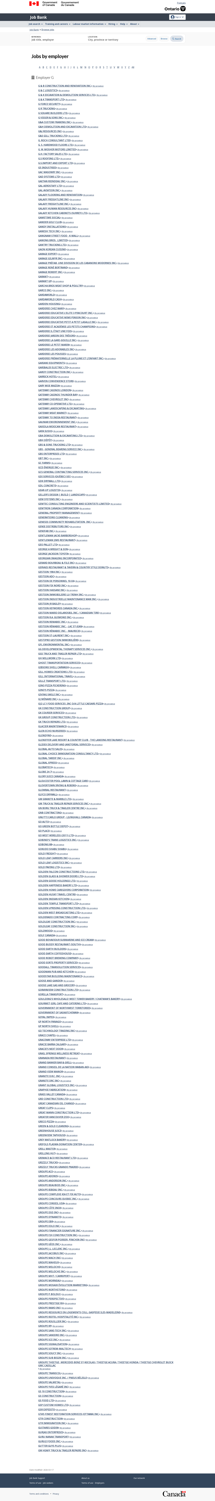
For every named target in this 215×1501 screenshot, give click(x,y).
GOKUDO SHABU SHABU (52, 849)
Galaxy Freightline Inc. (53, 204)
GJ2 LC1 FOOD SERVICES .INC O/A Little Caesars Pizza (70, 703)
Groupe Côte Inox (49, 1207)
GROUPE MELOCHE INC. (52, 1271)
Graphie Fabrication (51, 1089)
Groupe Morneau (49, 1280)
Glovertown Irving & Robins (57, 785)
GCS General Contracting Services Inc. (63, 472)
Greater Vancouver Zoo (53, 1117)
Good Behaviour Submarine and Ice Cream (66, 939)
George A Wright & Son (53, 549)
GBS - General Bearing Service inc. (60, 449)
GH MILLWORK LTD (49, 658)
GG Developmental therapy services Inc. (64, 649)
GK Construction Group (54, 708)
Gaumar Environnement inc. (57, 422)
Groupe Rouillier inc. (52, 1321)
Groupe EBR (45, 1221)
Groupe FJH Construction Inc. (58, 1235)
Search (176, 39)
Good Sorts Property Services (57, 962)
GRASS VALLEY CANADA (51, 1094)
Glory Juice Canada (50, 776)
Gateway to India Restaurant (57, 417)
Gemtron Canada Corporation (58, 508)
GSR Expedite (46, 1409)
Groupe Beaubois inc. (52, 1185)
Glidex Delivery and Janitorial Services (64, 744)
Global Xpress (47, 762)
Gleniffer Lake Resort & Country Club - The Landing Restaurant (80, 740)
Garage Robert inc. (50, 272)
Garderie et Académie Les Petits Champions (66, 326)
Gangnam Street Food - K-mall (58, 235)
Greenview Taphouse (51, 1135)
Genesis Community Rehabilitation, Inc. (64, 522)
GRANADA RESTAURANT (52, 1058)
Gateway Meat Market (52, 412)
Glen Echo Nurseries (51, 730)
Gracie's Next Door (50, 1048)
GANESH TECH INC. (49, 231)
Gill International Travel (55, 676)
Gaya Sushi (45, 431)
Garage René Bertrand (52, 267)
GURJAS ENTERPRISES (50, 1432)
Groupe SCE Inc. (48, 1339)
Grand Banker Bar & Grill (55, 1062)
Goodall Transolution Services (59, 967)
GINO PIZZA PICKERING (52, 685)
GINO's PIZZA (46, 690)
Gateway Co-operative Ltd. (55, 403)
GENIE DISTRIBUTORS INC (53, 526)
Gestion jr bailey (49, 603)
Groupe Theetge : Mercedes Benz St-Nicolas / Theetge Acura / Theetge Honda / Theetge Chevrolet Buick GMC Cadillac (105, 1364)
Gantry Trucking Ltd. (52, 244)
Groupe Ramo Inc (49, 1307)
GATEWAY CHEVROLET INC (53, 399)
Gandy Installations (52, 226)
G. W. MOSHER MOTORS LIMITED (57, 149)
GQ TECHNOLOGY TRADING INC (56, 1030)
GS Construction (49, 1395)
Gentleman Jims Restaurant (56, 540)
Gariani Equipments (51, 363)
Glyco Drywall (47, 794)
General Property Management (59, 512)
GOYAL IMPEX (46, 1017)
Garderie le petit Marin (53, 344)
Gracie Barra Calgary (52, 1044)
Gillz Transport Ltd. (51, 680)
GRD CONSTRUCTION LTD (53, 1098)
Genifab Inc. (46, 531)
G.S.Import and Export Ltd (55, 163)
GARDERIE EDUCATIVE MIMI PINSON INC (62, 317)
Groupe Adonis (48, 1176)
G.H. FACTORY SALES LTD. (52, 154)
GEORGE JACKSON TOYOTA (53, 553)
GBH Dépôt (45, 440)
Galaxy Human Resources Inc (57, 208)
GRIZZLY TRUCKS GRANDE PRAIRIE (58, 1167)
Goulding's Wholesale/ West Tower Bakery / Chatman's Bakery (79, 998)
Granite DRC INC (48, 1080)
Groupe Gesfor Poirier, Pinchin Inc (61, 1239)
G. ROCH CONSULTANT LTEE (54, 140)
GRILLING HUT (46, 1153)
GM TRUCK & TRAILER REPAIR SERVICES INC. (63, 803)
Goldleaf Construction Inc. (57, 926)
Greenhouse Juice (49, 1130)
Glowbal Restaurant (52, 790)
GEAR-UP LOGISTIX (49, 490)
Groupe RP (44, 1326)
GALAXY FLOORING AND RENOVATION (60, 194)
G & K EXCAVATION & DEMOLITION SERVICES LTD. (66, 94)
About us (85, 1478)
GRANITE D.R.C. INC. (49, 1076)
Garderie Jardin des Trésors (56, 335)
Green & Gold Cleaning (53, 1126)
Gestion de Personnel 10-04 (56, 581)
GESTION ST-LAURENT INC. (53, 635)
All (133, 67)
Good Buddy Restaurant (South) (59, 944)
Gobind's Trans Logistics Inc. (57, 839)
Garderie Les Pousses (52, 353)
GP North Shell (48, 1026)
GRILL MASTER (46, 1148)
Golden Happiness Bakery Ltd (57, 885)
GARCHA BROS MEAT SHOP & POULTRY (60, 285)
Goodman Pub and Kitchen (55, 971)
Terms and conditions (39, 1493)
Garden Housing (49, 303)
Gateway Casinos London (54, 390)
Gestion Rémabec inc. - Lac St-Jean (60, 626)
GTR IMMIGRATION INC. (52, 1423)
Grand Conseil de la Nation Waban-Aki (63, 1067)
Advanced (151, 38)
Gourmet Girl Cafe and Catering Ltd (62, 1003)
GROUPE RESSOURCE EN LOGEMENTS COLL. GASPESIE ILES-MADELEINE (79, 1312)
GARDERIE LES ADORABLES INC (56, 349)
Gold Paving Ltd (48, 867)
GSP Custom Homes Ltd (53, 1405)
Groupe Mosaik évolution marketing (62, 1285)
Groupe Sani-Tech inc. (52, 1330)
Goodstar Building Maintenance (60, 976)
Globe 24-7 (45, 771)
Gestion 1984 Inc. (49, 571)
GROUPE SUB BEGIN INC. (52, 1357)
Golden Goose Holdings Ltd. (57, 880)
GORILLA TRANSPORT (50, 994)
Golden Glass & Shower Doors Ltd (60, 876)
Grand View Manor (50, 1071)
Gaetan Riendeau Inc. (52, 181)
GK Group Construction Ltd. (56, 717)
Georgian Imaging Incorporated (59, 558)
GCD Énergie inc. (48, 467)
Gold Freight (47, 853)
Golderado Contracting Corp (57, 917)
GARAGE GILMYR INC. (50, 258)
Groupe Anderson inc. (52, 1180)
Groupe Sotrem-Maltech (54, 1348)
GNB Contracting (49, 812)
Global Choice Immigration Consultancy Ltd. (68, 753)
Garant (43, 276)
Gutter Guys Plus (49, 1445)
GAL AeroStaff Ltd (50, 185)
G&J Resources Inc (50, 131)
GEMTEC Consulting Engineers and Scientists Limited (73, 503)
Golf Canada (46, 935)
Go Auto (43, 821)
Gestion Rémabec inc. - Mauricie (59, 631)
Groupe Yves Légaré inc (53, 1386)
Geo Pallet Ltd (47, 544)
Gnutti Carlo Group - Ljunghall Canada (64, 817)
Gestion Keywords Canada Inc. (58, 608)
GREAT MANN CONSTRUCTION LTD (58, 1112)
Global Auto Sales (50, 749)
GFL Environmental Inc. (54, 644)
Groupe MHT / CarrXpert (54, 1276)
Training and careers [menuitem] (57, 23)
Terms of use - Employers (92, 1483)
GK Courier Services (51, 712)
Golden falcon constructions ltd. (61, 871)
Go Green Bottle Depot (53, 826)
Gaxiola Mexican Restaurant (57, 426)
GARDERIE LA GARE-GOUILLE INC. (57, 340)
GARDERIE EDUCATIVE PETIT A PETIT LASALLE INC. (67, 322)
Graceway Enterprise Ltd (54, 1039)
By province (97, 86)
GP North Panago (49, 1021)
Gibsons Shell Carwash (53, 667)
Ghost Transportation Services (59, 662)
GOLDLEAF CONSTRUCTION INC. (57, 921)
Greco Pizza (46, 1121)
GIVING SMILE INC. (49, 694)
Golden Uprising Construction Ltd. (62, 908)
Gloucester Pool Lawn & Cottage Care (63, 780)
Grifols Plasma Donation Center (60, 1144)
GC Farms (44, 462)
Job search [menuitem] (36, 23)
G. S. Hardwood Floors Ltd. (55, 144)
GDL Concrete (47, 485)
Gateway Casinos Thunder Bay (57, 394)
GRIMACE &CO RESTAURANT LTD (57, 1157)
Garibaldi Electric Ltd (53, 367)
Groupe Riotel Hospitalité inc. (58, 1316)
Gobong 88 (45, 844)
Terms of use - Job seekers (41, 1483)
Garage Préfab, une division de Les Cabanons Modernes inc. (77, 263)
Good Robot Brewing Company (58, 958)
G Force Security (49, 104)
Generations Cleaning (53, 517)
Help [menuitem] (124, 23)
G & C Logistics (47, 90)
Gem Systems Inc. (49, 499)
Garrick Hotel (47, 376)
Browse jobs (47, 29)
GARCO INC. (45, 290)
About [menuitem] (134, 23)
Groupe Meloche (49, 1266)
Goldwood (45, 930)
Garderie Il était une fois (55, 331)
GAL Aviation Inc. (49, 190)
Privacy (56, 1493)
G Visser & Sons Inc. (50, 117)
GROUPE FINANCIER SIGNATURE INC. (59, 1230)
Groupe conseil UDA (51, 1203)
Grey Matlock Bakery (52, 1139)
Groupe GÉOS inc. (49, 1244)
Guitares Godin (48, 1427)
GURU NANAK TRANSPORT (53, 1436)
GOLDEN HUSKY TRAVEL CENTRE (57, 894)
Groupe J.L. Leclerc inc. (53, 1248)
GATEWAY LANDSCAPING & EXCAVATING (61, 408)
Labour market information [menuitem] (89, 23)
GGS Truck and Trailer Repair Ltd (59, 653)
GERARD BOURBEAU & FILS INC (56, 562)
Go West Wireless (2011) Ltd (56, 835)
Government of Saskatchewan (58, 1012)
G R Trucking (46, 108)
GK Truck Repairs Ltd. (52, 721)
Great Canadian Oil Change (56, 1103)
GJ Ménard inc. (47, 699)
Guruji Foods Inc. (49, 1441)
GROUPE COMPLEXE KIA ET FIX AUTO (59, 1194)
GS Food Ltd (46, 1400)
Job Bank (38, 17)
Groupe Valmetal (49, 1382)
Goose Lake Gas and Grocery (56, 985)
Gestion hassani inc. (51, 590)
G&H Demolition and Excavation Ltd (62, 126)
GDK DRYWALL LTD (49, 481)
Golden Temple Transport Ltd (58, 903)
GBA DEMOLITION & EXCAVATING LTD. (60, 435)
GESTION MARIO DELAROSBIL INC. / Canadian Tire (68, 612)
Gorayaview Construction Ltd (58, 989)
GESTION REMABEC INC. (52, 621)
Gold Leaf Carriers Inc (53, 858)
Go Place (43, 830)
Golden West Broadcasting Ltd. (59, 912)
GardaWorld (46, 294)
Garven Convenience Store (55, 381)
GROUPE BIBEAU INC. (50, 1189)
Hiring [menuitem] (113, 23)
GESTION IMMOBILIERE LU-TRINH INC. (61, 594)
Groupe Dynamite (49, 1217)
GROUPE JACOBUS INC (51, 1253)
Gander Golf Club (50, 222)
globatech (45, 767)
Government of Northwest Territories (64, 1008)
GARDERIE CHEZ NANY (51, 308)
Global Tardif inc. (50, 758)
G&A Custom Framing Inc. (54, 122)
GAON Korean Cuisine (52, 249)
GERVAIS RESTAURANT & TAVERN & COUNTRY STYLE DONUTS (73, 567)
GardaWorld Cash (50, 299)
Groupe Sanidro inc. (51, 1335)
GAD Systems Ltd (49, 176)
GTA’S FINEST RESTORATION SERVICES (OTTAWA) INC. (68, 1414)
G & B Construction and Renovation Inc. (64, 85)
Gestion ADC (46, 576)
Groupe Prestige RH (51, 1303)
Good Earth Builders (52, 949)
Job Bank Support (37, 1478)
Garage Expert (47, 253)
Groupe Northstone (51, 1289)
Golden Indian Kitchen (53, 899)
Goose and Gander (50, 980)
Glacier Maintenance (52, 726)
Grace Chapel (47, 1035)
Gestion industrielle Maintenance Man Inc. (67, 599)
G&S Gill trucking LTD (52, 135)
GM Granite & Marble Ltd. (54, 799)
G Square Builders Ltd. (53, 113)
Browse (164, 38)
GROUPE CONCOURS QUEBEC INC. (57, 1198)
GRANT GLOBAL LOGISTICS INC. (56, 1085)
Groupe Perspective (51, 1298)
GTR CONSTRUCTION (50, 1418)
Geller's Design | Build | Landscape (61, 494)
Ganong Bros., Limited (53, 240)
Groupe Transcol (49, 1373)
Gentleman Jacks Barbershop (57, 535)
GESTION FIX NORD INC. (52, 585)
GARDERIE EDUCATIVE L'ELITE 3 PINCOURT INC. (65, 313)
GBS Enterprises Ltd (51, 453)
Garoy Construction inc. (54, 372)
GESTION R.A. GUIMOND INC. (55, 617)
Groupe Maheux (48, 1262)
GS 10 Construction (51, 1391)
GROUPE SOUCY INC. (50, 1353)
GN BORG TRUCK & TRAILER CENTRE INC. (61, 808)
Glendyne (44, 735)
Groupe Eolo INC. (49, 1226)
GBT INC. (43, 458)
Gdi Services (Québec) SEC (54, 476)
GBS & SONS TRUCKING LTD (54, 444)
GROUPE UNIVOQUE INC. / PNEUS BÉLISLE (62, 1377)
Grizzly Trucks (48, 1162)
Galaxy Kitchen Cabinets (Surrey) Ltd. (62, 213)
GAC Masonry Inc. (49, 172)
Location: (92, 37)
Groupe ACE (45, 1171)
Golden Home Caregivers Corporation (63, 889)
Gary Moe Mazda (49, 385)
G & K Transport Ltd (51, 99)
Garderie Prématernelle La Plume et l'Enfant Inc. (71, 358)
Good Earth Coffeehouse (54, 953)
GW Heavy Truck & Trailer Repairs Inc (62, 1450)
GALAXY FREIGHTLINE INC (53, 199)
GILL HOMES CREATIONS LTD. (55, 671)
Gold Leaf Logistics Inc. (54, 862)
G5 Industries (47, 167)
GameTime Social (49, 217)
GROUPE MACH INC (49, 1257)
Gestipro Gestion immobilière (58, 640)
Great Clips (45, 1108)
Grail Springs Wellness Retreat (59, 1053)
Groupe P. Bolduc (49, 1294)
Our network (139, 1478)
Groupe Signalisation (52, 1344)
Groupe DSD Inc (48, 1212)
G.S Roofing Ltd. (48, 158)
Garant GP (45, 281)
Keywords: (36, 37)
